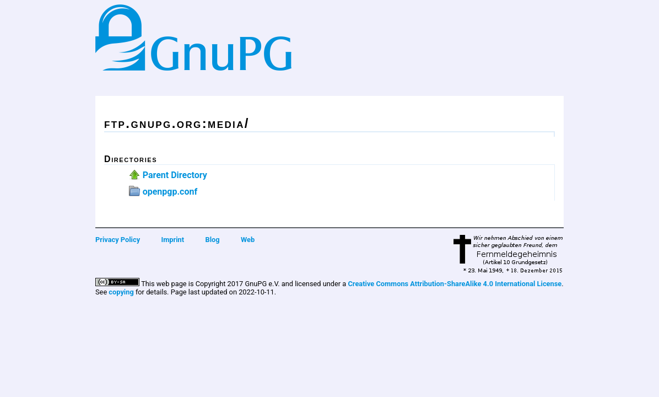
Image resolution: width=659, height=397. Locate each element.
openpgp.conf (170, 191)
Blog (213, 239)
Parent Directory (175, 175)
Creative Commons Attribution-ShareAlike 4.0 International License (454, 284)
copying (121, 292)
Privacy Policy (117, 239)
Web (248, 239)
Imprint (173, 239)
